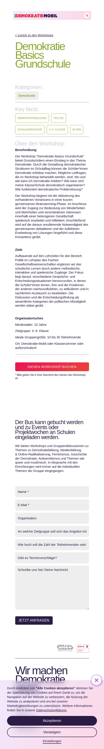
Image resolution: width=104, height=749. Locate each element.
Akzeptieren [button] (52, 721)
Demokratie (27, 95)
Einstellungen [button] (52, 741)
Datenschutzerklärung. (51, 710)
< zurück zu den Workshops (34, 35)
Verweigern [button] (52, 732)
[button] (96, 680)
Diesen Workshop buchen (52, 367)
